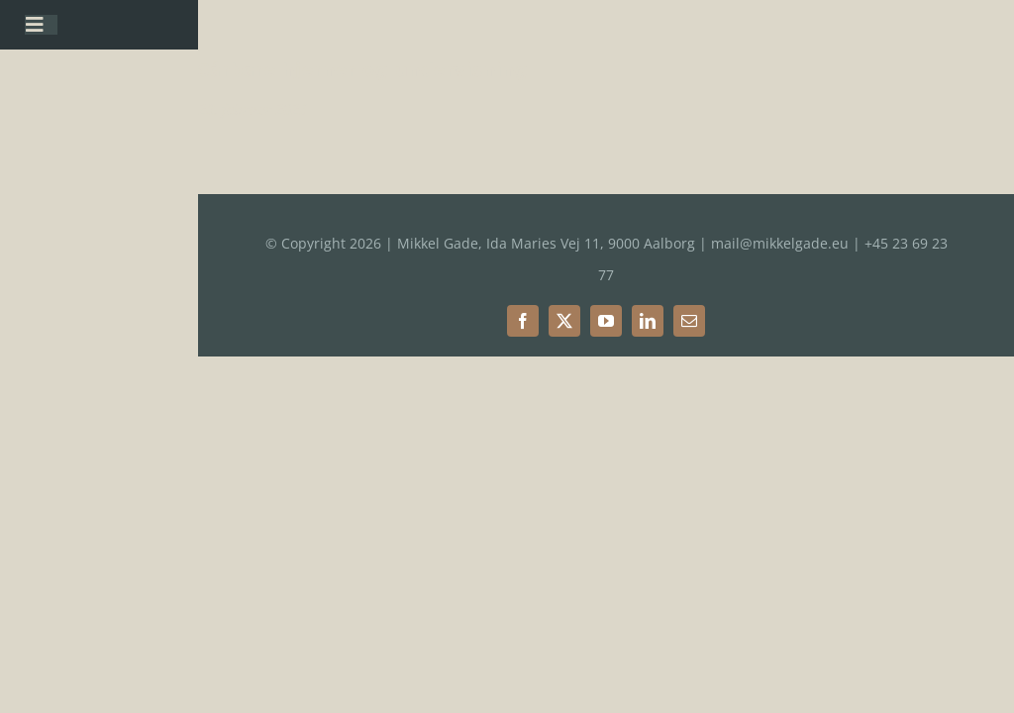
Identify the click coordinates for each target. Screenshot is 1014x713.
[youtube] (606, 321)
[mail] (689, 321)
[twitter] (564, 321)
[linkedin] (647, 321)
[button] (972, 28)
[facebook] (523, 321)
